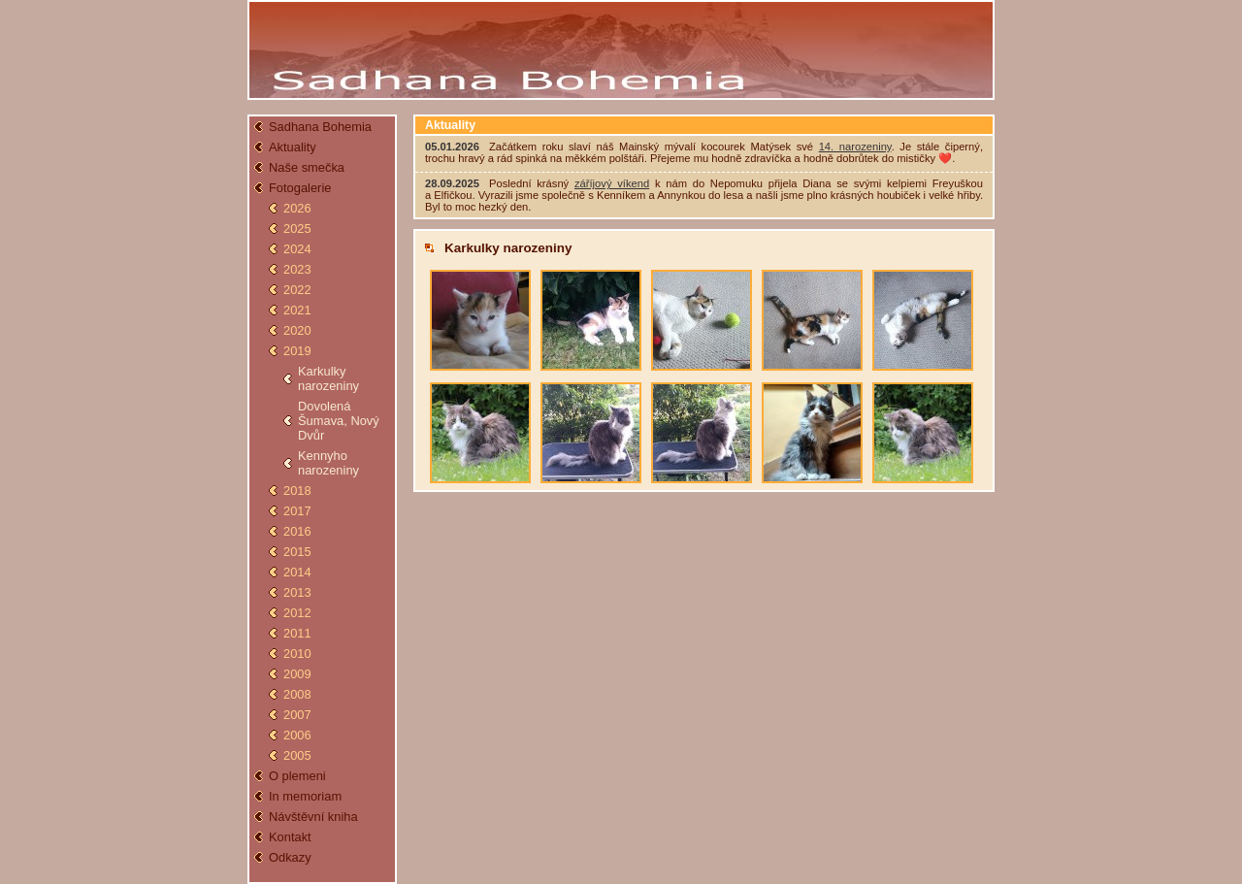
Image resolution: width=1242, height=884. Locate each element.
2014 (297, 572)
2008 (297, 694)
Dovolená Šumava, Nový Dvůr (338, 420)
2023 (297, 269)
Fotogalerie (300, 187)
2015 (297, 551)
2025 (297, 228)
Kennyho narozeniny (328, 462)
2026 (297, 208)
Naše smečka (306, 167)
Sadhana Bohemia (320, 126)
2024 (297, 249)
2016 (297, 531)
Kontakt (290, 837)
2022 (297, 289)
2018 (297, 490)
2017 (297, 511)
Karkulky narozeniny (328, 378)
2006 (297, 735)
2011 (297, 633)
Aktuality (292, 147)
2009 (297, 674)
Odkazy (290, 857)
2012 (297, 613)
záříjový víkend (611, 183)
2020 (297, 330)
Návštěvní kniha (313, 816)
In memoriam (305, 796)
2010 (297, 653)
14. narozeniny (855, 146)
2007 (297, 714)
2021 (297, 310)
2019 (297, 351)
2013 (297, 592)
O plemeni (297, 776)
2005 (297, 755)
